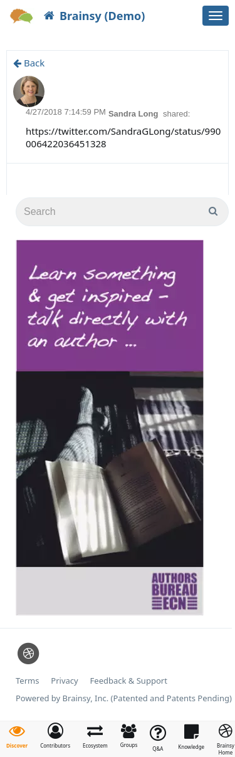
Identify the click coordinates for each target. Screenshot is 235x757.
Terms (27, 681)
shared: (176, 113)
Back (28, 62)
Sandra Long (134, 113)
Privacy (64, 681)
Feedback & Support (128, 681)
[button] (55, 735)
